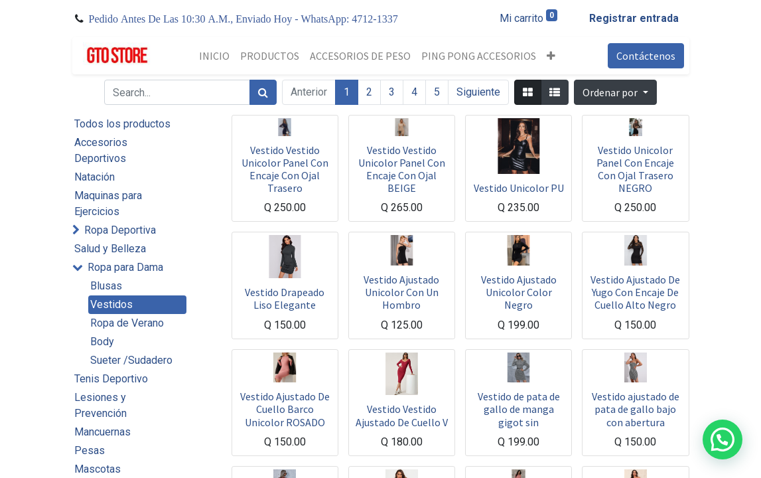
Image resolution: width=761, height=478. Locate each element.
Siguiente (478, 92)
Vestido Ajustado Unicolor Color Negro (519, 292)
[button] (551, 55)
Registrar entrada (634, 18)
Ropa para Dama (125, 267)
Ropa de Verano (127, 323)
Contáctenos (645, 55)
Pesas (89, 450)
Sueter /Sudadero (131, 360)
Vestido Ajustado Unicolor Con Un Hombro (401, 292)
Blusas (106, 285)
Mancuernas (102, 432)
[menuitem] (214, 55)
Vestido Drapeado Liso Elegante (284, 298)
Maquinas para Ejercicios (108, 203)
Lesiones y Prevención (100, 405)
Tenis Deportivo (111, 378)
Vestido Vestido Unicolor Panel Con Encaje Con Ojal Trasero (285, 169)
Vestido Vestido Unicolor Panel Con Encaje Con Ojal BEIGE (401, 169)
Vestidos (111, 304)
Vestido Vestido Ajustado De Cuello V (402, 415)
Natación (94, 177)
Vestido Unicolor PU (519, 188)
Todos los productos (122, 124)
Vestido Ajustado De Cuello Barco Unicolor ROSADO (285, 409)
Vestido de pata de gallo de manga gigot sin (519, 409)
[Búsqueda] (263, 92)
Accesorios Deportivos (100, 150)
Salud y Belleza (110, 248)
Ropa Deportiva (120, 230)
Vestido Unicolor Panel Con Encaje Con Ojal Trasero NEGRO (635, 169)
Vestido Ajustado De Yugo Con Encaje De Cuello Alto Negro (635, 292)
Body (102, 341)
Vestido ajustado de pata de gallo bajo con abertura (635, 409)
